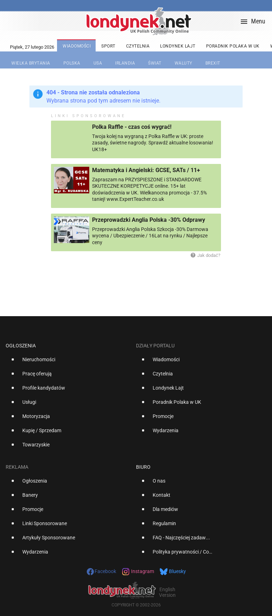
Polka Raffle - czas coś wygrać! (131, 126)
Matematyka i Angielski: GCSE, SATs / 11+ (146, 170)
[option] (68, 362)
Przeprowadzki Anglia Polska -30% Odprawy (148, 219)
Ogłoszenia (21, 345)
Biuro (143, 467)
